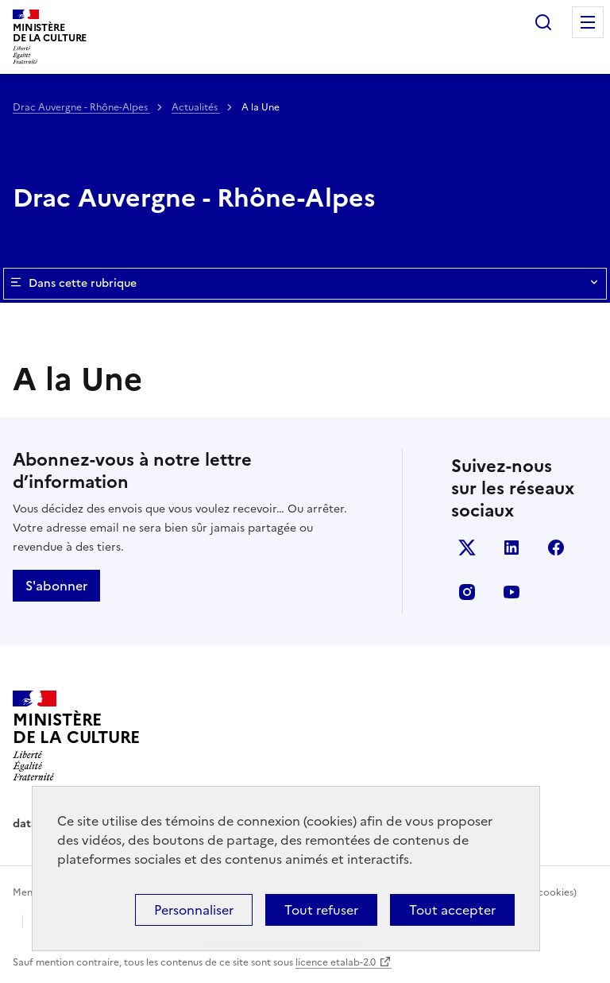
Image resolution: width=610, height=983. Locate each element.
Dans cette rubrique (305, 283)
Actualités (196, 107)
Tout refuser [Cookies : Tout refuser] (321, 909)
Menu (588, 22)
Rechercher (543, 22)
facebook (556, 547)
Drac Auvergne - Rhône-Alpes (81, 107)
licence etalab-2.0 (335, 962)
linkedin (511, 547)
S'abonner (56, 585)
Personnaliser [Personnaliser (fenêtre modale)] (194, 909)
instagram (467, 592)
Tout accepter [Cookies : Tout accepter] (452, 909)
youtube (511, 592)
